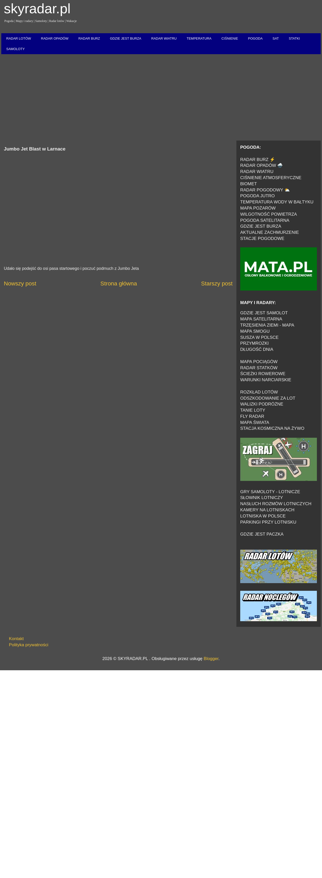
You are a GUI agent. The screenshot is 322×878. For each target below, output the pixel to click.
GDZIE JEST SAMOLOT (264, 312)
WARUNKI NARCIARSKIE (265, 379)
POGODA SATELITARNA (264, 220)
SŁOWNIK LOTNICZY (261, 497)
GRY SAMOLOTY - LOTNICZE (270, 491)
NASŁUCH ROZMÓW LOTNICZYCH (276, 503)
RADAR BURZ (89, 38)
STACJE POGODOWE (262, 238)
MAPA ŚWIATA (254, 422)
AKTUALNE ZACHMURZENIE (269, 232)
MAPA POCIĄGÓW (259, 361)
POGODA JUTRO (257, 195)
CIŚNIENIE (229, 38)
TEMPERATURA (199, 38)
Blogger (211, 658)
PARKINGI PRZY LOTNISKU (268, 522)
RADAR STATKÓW (259, 367)
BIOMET (248, 183)
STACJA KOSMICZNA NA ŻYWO (272, 428)
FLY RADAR (252, 416)
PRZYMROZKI (254, 343)
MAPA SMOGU (255, 331)
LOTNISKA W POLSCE (263, 516)
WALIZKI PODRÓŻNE (261, 404)
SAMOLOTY (15, 49)
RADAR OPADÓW (54, 38)
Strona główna (118, 283)
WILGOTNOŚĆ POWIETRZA (268, 214)
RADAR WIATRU (164, 38)
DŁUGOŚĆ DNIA (256, 349)
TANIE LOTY (252, 410)
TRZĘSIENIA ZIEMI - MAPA (267, 325)
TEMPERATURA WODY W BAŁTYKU (277, 202)
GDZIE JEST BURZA (125, 38)
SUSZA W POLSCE (259, 337)
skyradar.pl (37, 8)
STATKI (294, 38)
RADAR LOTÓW (18, 38)
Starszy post (217, 283)
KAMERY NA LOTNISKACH (267, 509)
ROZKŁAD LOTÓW (259, 392)
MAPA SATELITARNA (261, 319)
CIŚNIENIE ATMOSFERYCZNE (270, 177)
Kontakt (16, 638)
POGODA (255, 38)
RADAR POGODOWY (261, 190)
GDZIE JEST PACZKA (261, 534)
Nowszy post (20, 283)
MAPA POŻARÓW (258, 208)
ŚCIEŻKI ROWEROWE (262, 373)
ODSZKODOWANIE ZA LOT (267, 398)
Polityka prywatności (28, 644)
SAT (276, 38)
